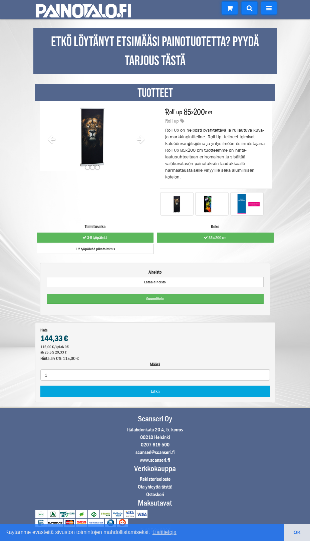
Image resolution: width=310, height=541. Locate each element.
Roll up (174, 120)
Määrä (155, 364)
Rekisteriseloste (155, 479)
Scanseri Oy (155, 419)
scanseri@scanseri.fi (155, 452)
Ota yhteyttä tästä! (155, 486)
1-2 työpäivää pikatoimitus (95, 249)
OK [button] (297, 532)
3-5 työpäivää (94, 237)
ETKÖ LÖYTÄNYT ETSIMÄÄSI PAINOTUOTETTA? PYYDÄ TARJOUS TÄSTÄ (155, 51)
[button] (48, 136)
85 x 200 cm (215, 237)
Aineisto (155, 272)
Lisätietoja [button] (164, 532)
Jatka (155, 391)
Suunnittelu (155, 298)
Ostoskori (155, 494)
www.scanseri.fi (155, 459)
